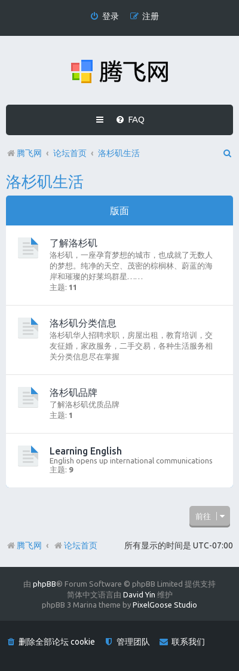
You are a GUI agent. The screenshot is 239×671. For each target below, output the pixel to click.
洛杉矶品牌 (73, 392)
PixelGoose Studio (165, 604)
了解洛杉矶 (73, 242)
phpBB (44, 584)
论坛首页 (75, 545)
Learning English (86, 451)
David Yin (139, 594)
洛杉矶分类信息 (83, 323)
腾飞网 (29, 545)
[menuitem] (104, 16)
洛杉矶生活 (45, 181)
